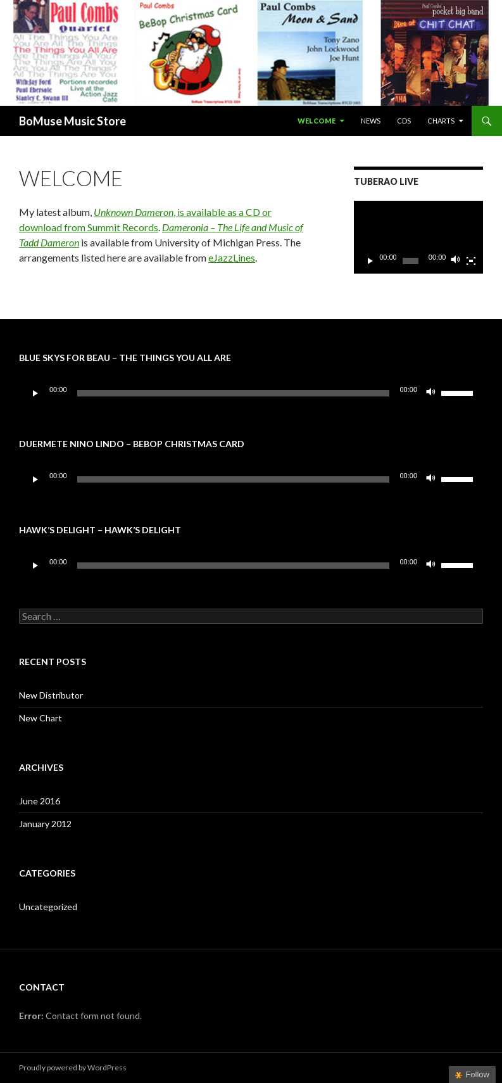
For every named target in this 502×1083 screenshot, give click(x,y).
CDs (404, 121)
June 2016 (39, 800)
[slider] (233, 393)
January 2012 (45, 823)
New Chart (40, 717)
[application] (418, 237)
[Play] (370, 261)
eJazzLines (231, 257)
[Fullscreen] (471, 261)
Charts (441, 121)
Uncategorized (48, 906)
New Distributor (51, 695)
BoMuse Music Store (72, 121)
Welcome (317, 121)
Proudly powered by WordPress (73, 1067)
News (370, 121)
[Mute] (455, 261)
